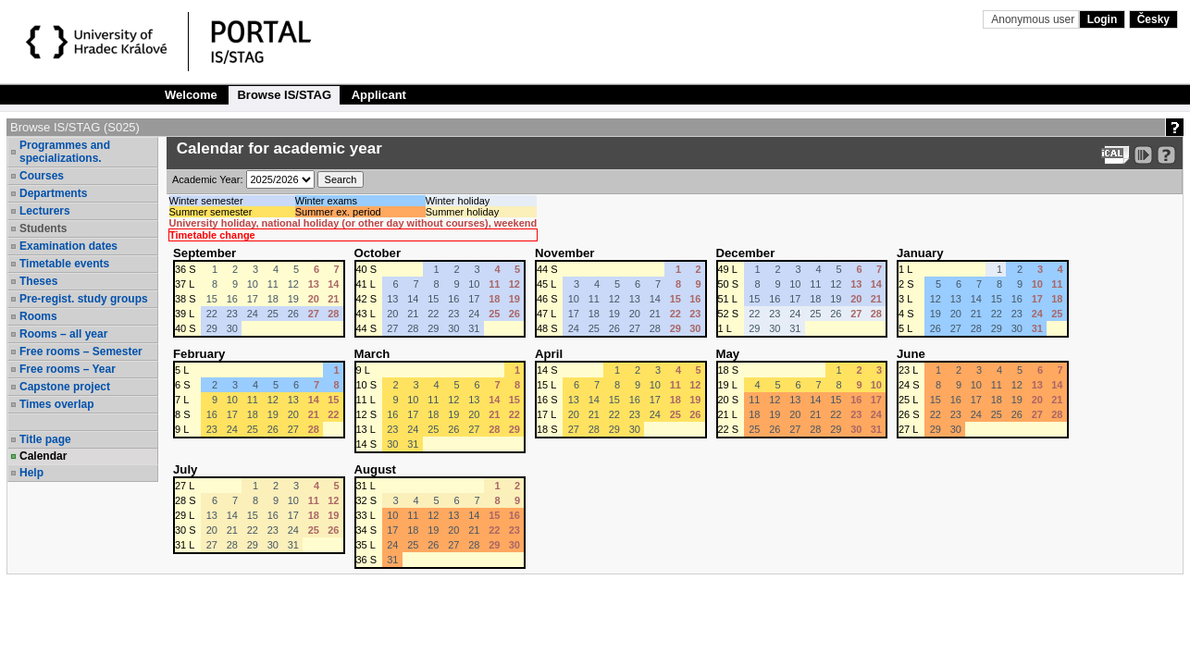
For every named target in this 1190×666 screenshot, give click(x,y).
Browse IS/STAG (284, 95)
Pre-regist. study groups (83, 298)
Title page (45, 439)
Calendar (43, 456)
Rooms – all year (63, 333)
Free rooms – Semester (81, 351)
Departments (53, 193)
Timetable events (64, 263)
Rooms (38, 316)
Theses (38, 281)
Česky (1153, 19)
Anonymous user (1034, 19)
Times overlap (56, 404)
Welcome (191, 95)
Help (31, 472)
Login (1102, 19)
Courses (41, 175)
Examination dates (68, 246)
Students (43, 228)
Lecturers (44, 210)
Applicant (379, 95)
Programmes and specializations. (64, 152)
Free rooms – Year (67, 369)
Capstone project (64, 386)
